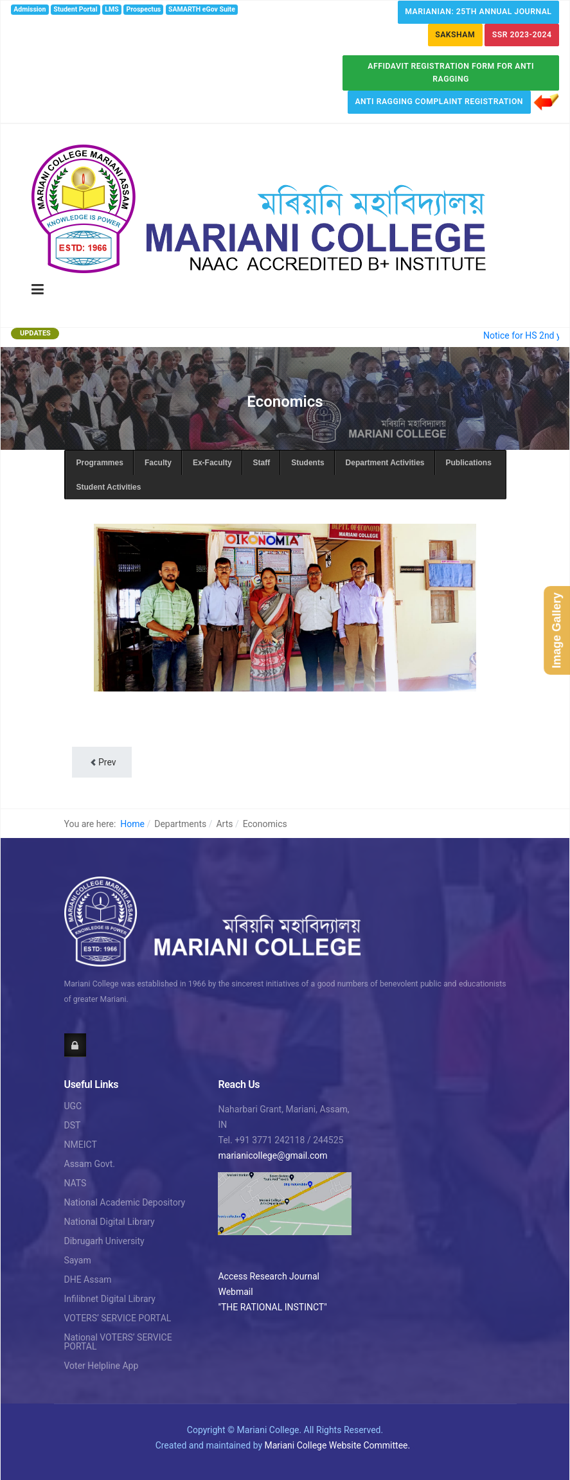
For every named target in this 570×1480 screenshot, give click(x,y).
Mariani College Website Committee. (338, 1445)
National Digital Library (109, 1221)
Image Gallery (556, 630)
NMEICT (80, 1144)
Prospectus (144, 9)
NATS (75, 1183)
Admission (29, 9)
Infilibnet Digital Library (110, 1298)
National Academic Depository (125, 1202)
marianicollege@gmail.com (272, 1155)
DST (72, 1125)
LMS (111, 9)
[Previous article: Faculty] (102, 762)
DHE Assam (88, 1279)
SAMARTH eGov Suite (201, 9)
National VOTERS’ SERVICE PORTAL (118, 1342)
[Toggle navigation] (37, 290)
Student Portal (75, 9)
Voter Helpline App (101, 1365)
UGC (73, 1105)
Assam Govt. (89, 1163)
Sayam (77, 1260)
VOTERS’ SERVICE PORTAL (118, 1318)
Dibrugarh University (104, 1240)
